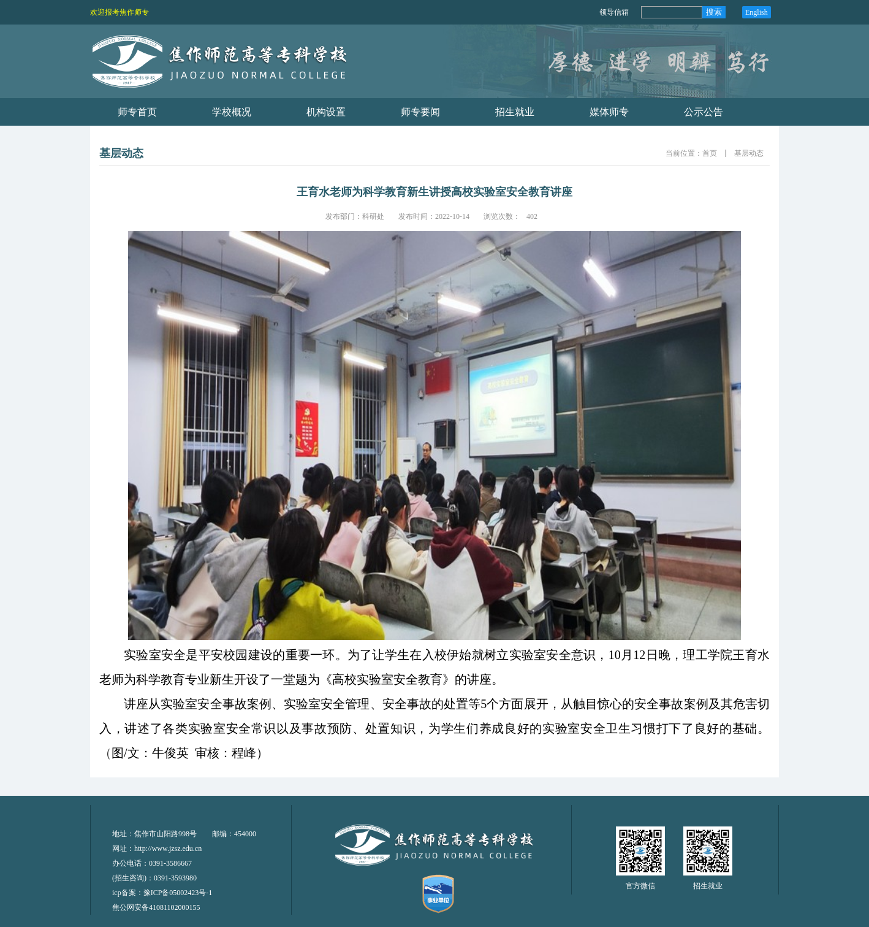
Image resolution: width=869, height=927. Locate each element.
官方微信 (640, 886)
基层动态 (749, 153)
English (756, 12)
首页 (709, 153)
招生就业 (708, 886)
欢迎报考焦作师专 (119, 12)
